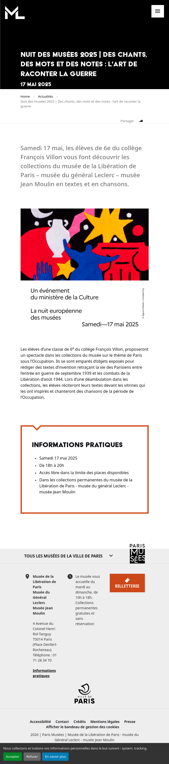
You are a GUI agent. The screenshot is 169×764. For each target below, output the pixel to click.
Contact (62, 721)
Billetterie (127, 583)
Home (25, 96)
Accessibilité (40, 721)
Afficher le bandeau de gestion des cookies (82, 726)
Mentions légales (105, 721)
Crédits (80, 721)
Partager (132, 121)
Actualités (45, 96)
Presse (130, 721)
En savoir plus (55, 756)
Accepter (12, 756)
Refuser (32, 756)
